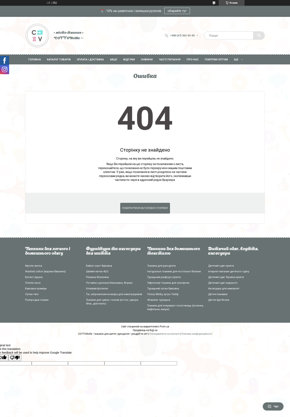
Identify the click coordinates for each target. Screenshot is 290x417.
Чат (273, 406)
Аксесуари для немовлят (224, 288)
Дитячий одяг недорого (223, 282)
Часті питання (170, 59)
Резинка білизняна (97, 277)
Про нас (193, 59)
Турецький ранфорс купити (164, 277)
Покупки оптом (216, 59)
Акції (113, 59)
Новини (147, 59)
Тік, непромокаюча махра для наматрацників (114, 294)
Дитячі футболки (218, 299)
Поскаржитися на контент (164, 333)
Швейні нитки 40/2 (97, 271)
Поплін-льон (33, 282)
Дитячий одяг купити (221, 265)
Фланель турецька (158, 299)
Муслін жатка (33, 265)
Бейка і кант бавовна (99, 265)
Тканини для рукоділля (161, 265)
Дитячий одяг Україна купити (226, 277)
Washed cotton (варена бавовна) (45, 271)
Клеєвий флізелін (97, 288)
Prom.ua (164, 326)
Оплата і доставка (90, 59)
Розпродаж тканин (37, 299)
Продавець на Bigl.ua (145, 330)
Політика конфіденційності (196, 333)
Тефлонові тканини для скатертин (168, 282)
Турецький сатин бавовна (163, 288)
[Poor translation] (14, 357)
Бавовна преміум (36, 288)
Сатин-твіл (32, 294)
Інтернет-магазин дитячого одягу (228, 271)
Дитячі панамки (217, 294)
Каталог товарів (59, 59)
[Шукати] (259, 35)
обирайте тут (177, 11)
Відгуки (129, 59)
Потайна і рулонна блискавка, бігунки (109, 282)
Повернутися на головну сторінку (145, 208)
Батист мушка (34, 277)
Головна (34, 59)
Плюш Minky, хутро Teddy (163, 294)
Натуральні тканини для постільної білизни (174, 271)
